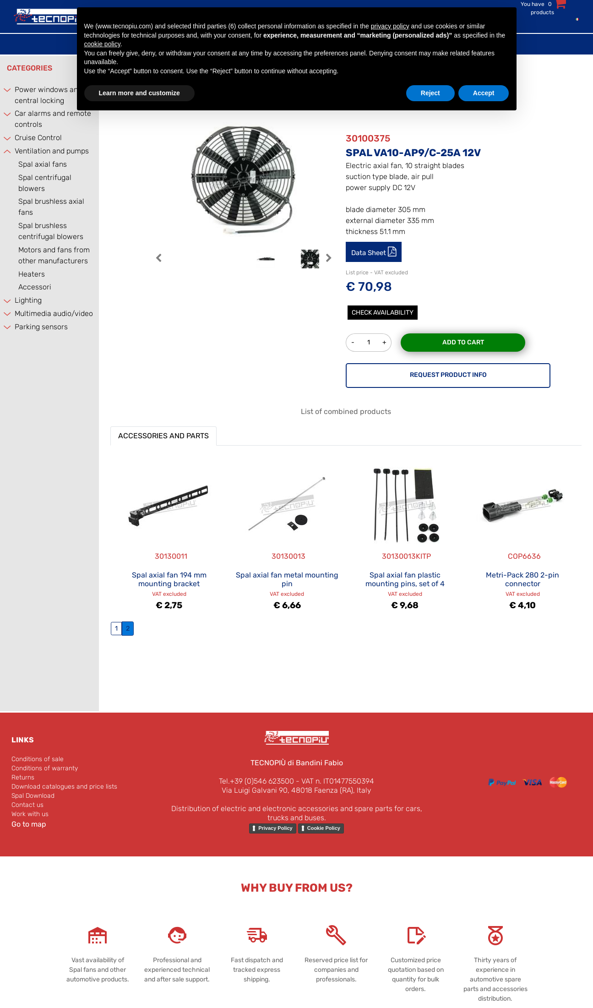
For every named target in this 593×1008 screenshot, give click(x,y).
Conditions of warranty (44, 768)
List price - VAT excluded (377, 272)
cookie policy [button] (102, 44)
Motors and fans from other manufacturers (54, 255)
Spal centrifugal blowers (44, 183)
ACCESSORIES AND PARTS (163, 435)
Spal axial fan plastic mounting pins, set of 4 (405, 579)
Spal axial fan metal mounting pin (287, 579)
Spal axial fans (42, 164)
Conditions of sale (37, 759)
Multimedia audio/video (54, 313)
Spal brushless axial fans (51, 207)
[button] (158, 263)
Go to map (28, 824)
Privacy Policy (275, 828)
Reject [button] (430, 93)
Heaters (31, 274)
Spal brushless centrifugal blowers (50, 231)
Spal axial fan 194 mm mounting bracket (169, 579)
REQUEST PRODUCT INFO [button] (448, 375)
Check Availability (382, 312)
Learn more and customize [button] (139, 93)
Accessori (34, 287)
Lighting (28, 300)
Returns (22, 777)
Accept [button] (484, 93)
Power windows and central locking (48, 95)
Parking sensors (41, 326)
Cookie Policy (323, 828)
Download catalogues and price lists (64, 786)
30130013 (288, 556)
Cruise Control (38, 137)
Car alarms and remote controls (53, 119)
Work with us (30, 814)
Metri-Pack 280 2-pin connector (522, 579)
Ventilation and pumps (52, 151)
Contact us (27, 805)
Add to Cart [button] (463, 342)
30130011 (171, 556)
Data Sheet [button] (369, 253)
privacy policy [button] (390, 26)
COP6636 (524, 556)
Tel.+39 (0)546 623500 (256, 781)
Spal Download (32, 796)
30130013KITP (406, 556)
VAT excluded (169, 594)
